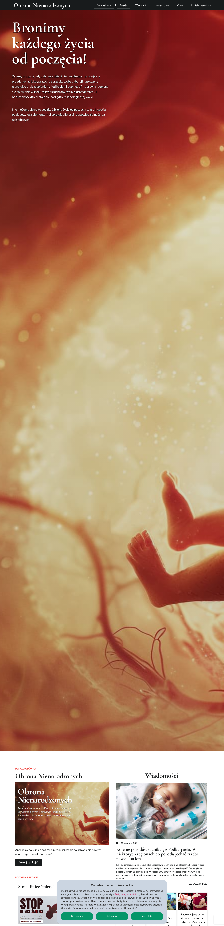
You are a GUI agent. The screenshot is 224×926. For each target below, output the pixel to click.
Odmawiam (77, 916)
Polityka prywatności (201, 5)
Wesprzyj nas (162, 5)
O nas (180, 5)
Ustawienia (112, 916)
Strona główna (104, 5)
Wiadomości (141, 5)
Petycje (123, 5)
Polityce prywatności (125, 894)
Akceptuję (147, 916)
